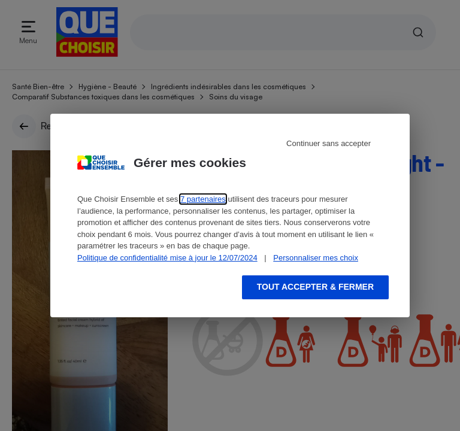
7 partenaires (203, 199)
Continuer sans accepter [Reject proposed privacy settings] (328, 143)
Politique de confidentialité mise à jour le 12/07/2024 (167, 257)
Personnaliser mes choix (315, 257)
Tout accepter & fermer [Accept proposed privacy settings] (315, 287)
